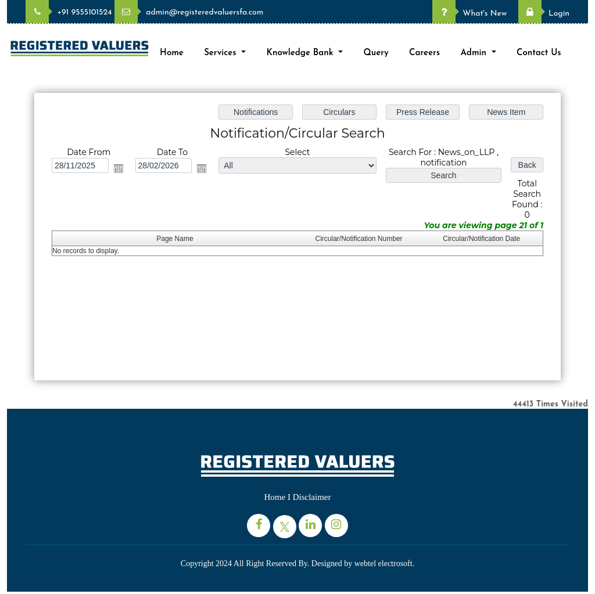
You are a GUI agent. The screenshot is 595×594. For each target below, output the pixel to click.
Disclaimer (312, 497)
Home (172, 53)
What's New (469, 13)
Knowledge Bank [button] (301, 53)
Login (543, 13)
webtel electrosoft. (384, 563)
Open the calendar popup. (120, 169)
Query (375, 53)
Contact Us (539, 53)
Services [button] (221, 53)
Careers (424, 53)
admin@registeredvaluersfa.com (188, 12)
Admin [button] (475, 53)
